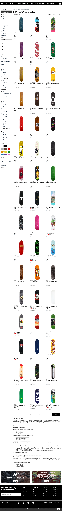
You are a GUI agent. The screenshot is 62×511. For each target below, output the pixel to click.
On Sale (2, 169)
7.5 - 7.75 (3, 108)
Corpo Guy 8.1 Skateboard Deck (21, 150)
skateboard (24, 421)
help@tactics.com (56, 491)
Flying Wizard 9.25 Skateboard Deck (37, 76)
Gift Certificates (26, 491)
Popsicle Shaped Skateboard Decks (22, 437)
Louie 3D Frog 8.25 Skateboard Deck (53, 398)
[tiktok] (23, 502)
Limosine (4, 31)
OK (59, 509)
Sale (48, 3)
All (2, 69)
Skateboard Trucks (19, 464)
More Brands (4, 35)
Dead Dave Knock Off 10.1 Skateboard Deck (53, 27)
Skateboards (20, 9)
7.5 (6, 44)
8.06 (6, 51)
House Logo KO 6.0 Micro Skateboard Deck (53, 101)
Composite (4, 83)
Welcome (4, 33)
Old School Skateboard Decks (21, 439)
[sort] (56, 14)
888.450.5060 (55, 489)
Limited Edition (5, 96)
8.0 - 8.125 (4, 111)
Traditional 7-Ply (6, 82)
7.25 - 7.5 (3, 106)
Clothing (31, 3)
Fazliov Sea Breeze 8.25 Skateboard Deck (53, 249)
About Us (25, 489)
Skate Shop (15, 9)
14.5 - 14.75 (4, 137)
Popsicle (4, 70)
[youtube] (28, 502)
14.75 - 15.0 (4, 139)
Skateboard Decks (7, 12)
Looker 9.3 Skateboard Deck (21, 249)
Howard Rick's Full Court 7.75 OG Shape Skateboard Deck (21, 373)
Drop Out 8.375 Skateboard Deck (53, 373)
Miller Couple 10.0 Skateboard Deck (53, 76)
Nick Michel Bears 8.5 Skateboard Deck (37, 125)
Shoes (36, 3)
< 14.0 (3, 132)
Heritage (4, 30)
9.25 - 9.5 (3, 123)
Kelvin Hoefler (3, 59)
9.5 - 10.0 (3, 124)
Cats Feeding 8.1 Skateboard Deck (21, 299)
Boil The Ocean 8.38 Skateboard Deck (53, 199)
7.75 (6, 45)
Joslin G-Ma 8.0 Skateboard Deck (37, 199)
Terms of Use (51, 502)
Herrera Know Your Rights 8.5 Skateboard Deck (21, 323)
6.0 (6, 41)
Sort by (49, 14)
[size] (6, 46)
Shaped (4, 72)
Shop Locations (56, 495)
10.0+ (3, 126)
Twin (3, 74)
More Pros (3, 64)
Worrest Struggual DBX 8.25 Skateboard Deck (53, 324)
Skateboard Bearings (20, 466)
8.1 (6, 52)
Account (51, 0)
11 (43, 414)
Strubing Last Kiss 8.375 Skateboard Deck (37, 101)
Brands (52, 3)
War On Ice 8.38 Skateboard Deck (37, 299)
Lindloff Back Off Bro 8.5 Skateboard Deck (37, 176)
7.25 (6, 42)
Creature (4, 23)
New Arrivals (3, 165)
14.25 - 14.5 (4, 136)
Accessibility (46, 502)
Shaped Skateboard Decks (21, 438)
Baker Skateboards (19, 432)
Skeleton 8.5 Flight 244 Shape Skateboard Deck (37, 250)
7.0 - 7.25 (3, 104)
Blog (24, 493)
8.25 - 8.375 (4, 114)
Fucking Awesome (6, 26)
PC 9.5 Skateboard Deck (37, 274)
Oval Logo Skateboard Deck (21, 26)
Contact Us (35, 491)
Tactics (7, 3)
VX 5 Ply (3, 87)
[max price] (11, 161)
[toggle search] (60, 4)
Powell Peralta (5, 20)
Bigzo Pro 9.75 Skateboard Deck (53, 51)
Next (56, 414)
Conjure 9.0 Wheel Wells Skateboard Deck (37, 373)
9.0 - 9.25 (3, 121)
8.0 (6, 49)
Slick (3, 85)
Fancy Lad (4, 21)
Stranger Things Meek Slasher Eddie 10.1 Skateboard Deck (53, 224)
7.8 (6, 46)
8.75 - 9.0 (3, 119)
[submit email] (19, 494)
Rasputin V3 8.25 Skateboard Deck (21, 175)
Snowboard (25, 3)
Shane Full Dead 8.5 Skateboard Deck (21, 224)
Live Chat (55, 493)
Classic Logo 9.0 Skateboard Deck (53, 348)
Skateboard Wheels (19, 465)
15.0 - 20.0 (4, 141)
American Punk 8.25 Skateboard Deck (37, 26)
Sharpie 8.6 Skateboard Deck (53, 274)
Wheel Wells (4, 95)
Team (24, 495)
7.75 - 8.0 (3, 109)
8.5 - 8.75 (3, 118)
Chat (48, 0)
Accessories (42, 3)
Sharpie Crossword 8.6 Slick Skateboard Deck (37, 52)
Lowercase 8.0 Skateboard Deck (37, 150)
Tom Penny (3, 63)
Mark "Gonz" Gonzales (5, 61)
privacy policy (8, 509)
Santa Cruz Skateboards (20, 433)
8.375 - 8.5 (4, 116)
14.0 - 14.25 (4, 134)
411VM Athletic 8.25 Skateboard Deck (37, 397)
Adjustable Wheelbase (6, 93)
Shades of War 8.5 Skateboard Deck (37, 323)
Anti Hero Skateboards (20, 431)
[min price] (3, 161)
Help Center (35, 489)
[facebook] (33, 502)
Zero (3, 18)
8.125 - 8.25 (4, 113)
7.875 (6, 48)
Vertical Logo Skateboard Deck (53, 299)
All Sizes (6, 39)
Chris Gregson (4, 58)
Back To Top (31, 505)
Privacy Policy (56, 502)
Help (55, 0)
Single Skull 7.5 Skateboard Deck (21, 199)
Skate (19, 3)
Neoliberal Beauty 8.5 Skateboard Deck (53, 125)
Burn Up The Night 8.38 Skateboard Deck (21, 349)
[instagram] (18, 502)
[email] (11, 494)
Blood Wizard (5, 25)
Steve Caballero (4, 56)
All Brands (4, 16)
